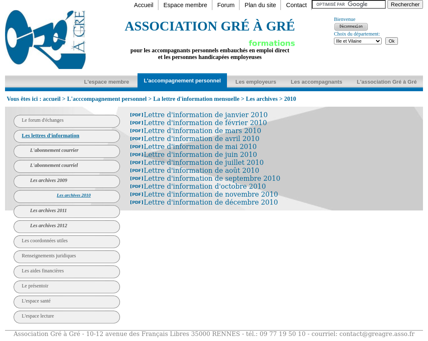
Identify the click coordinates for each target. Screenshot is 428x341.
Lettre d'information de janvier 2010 (206, 115)
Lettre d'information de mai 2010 (200, 147)
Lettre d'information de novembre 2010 (211, 194)
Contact (296, 5)
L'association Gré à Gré (387, 82)
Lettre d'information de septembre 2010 (212, 178)
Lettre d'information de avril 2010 (202, 139)
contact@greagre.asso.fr (377, 334)
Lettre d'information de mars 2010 (202, 131)
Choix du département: (357, 34)
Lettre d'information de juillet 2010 (204, 163)
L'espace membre (106, 82)
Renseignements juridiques (49, 256)
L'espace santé (36, 301)
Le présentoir (35, 286)
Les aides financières (43, 271)
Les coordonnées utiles (45, 241)
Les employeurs (255, 82)
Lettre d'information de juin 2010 (200, 155)
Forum (226, 5)
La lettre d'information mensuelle (196, 98)
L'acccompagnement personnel (107, 98)
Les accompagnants (316, 82)
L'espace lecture (38, 316)
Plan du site (260, 5)
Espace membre (185, 5)
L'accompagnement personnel (182, 80)
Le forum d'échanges (43, 120)
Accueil (143, 5)
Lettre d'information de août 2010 (201, 170)
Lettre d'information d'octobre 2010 (205, 186)
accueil (52, 98)
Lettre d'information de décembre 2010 (211, 202)
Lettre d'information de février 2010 (205, 123)
